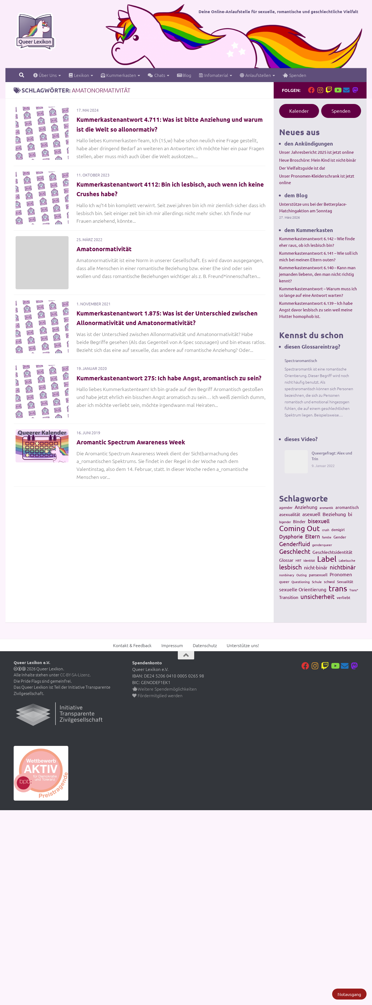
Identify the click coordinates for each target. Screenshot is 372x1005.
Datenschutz (205, 645)
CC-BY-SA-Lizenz (75, 674)
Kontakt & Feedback (132, 645)
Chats (156, 75)
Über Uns (45, 75)
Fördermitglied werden (157, 695)
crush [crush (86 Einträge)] (325, 530)
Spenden (294, 75)
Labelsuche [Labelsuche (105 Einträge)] (347, 560)
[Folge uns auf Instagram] (320, 90)
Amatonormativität (106, 251)
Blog (184, 75)
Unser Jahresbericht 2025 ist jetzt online (316, 152)
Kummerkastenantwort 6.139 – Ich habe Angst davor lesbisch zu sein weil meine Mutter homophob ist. (316, 309)
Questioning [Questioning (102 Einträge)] (300, 582)
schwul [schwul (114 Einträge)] (329, 581)
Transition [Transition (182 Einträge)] (288, 597)
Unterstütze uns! (243, 645)
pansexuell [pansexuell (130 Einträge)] (318, 574)
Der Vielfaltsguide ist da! (302, 167)
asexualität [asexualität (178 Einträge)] (289, 514)
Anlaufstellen (255, 75)
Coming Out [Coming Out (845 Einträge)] (299, 528)
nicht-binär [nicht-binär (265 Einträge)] (315, 567)
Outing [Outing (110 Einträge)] (301, 575)
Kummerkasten (118, 75)
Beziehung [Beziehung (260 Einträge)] (334, 514)
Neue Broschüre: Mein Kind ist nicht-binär (317, 160)
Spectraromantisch (301, 360)
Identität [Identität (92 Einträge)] (309, 560)
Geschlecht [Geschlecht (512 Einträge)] (294, 551)
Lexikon (79, 75)
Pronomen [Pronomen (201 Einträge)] (341, 574)
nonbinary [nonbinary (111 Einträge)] (286, 575)
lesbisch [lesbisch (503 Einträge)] (290, 567)
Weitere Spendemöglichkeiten (164, 689)
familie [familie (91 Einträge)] (326, 537)
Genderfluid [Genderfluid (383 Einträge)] (294, 543)
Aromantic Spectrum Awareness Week (136, 449)
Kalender (299, 111)
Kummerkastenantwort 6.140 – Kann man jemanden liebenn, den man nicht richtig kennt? (317, 274)
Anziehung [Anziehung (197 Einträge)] (306, 507)
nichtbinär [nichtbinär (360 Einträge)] (343, 567)
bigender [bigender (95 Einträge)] (285, 522)
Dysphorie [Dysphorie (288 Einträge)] (291, 536)
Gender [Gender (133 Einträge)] (339, 536)
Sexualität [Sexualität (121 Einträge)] (345, 581)
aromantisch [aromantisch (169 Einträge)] (347, 507)
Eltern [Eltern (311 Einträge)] (312, 536)
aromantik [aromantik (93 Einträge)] (326, 507)
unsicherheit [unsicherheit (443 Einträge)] (317, 596)
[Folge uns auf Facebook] (311, 90)
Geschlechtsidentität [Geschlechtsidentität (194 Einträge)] (332, 552)
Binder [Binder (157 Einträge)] (299, 521)
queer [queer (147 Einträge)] (284, 581)
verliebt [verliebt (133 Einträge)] (343, 597)
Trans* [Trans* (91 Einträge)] (353, 590)
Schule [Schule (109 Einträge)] (317, 582)
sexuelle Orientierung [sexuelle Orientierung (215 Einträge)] (302, 589)
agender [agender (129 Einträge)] (286, 507)
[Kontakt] (346, 90)
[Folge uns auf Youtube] (337, 90)
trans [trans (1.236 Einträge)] (338, 588)
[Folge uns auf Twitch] (329, 90)
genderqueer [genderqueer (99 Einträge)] (322, 545)
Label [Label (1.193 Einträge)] (326, 558)
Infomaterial (213, 75)
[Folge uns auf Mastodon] (355, 90)
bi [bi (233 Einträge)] (350, 514)
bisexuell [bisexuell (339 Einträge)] (318, 521)
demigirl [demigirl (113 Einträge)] (338, 529)
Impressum (172, 645)
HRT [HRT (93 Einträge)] (298, 560)
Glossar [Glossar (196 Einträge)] (286, 560)
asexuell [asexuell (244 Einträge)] (311, 514)
